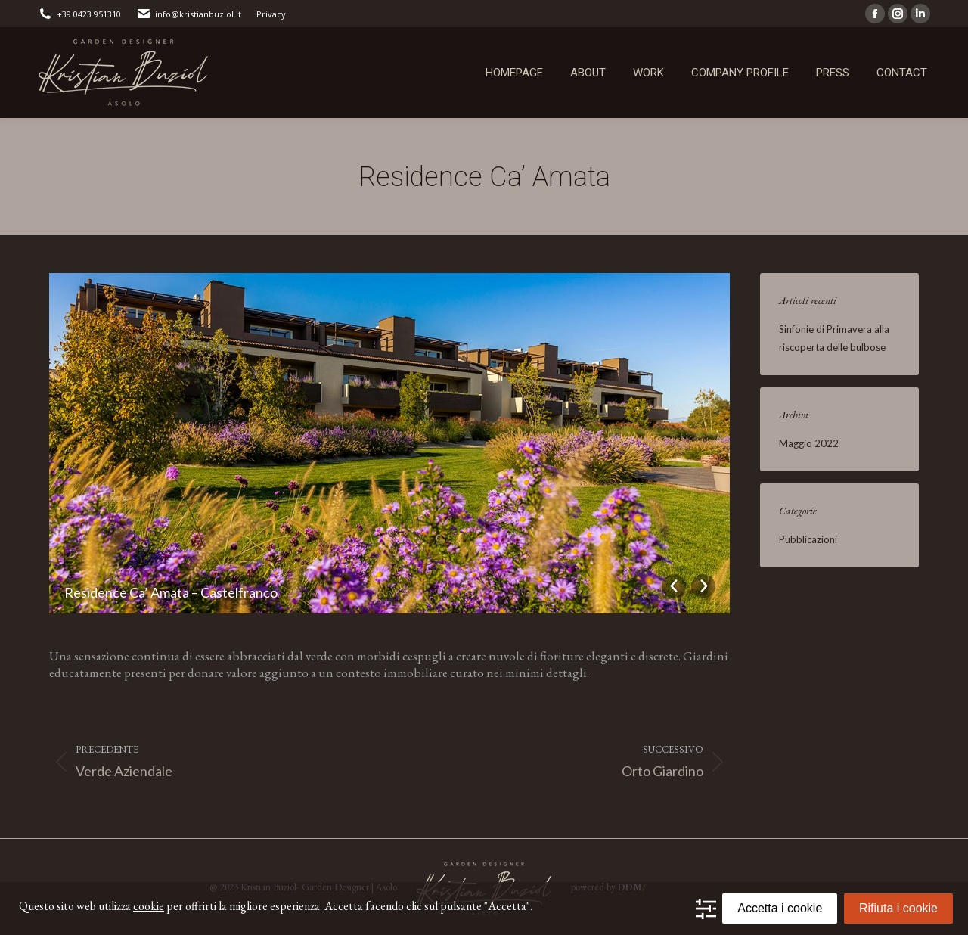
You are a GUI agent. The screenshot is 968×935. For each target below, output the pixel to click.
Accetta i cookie (779, 908)
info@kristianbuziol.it (188, 14)
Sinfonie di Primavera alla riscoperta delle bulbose (834, 338)
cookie (148, 906)
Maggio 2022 (809, 443)
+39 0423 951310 (79, 14)
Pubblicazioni (808, 539)
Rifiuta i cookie (898, 908)
